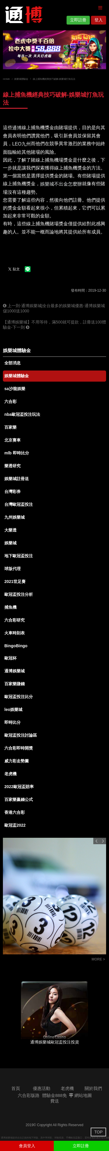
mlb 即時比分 (16, 453)
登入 (98, 20)
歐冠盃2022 (15, 825)
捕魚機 (10, 607)
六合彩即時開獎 (18, 748)
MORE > (98, 959)
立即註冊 (78, 20)
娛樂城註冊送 (16, 478)
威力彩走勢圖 (16, 761)
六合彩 (10, 401)
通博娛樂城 (14, 671)
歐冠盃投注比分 (18, 696)
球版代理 (12, 568)
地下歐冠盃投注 (18, 555)
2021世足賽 (15, 581)
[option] (54, 49)
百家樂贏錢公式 (18, 799)
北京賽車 (12, 440)
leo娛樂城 (13, 709)
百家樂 (10, 427)
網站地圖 (80, 1095)
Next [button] (103, 841)
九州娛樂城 (14, 517)
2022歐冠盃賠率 (19, 786)
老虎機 (10, 773)
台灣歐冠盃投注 (18, 504)
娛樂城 (10, 543)
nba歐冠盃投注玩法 (22, 414)
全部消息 (12, 363)
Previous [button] (96, 841)
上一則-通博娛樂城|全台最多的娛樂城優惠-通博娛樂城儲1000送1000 (54, 308)
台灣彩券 (12, 491)
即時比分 (12, 722)
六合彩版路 (29, 1095)
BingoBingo (15, 645)
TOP (98, 1132)
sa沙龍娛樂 (14, 388)
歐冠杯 (10, 658)
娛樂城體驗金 (21, 79)
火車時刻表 (14, 633)
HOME (6, 79)
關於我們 (93, 1088)
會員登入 (27, 1145)
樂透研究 (12, 465)
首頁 (15, 1088)
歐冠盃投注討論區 (20, 735)
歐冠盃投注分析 (18, 594)
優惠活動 (41, 1088)
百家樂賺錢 (14, 683)
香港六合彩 (14, 812)
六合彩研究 (14, 620)
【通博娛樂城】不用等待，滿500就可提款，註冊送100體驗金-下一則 (54, 325)
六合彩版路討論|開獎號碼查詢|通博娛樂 (44, 960)
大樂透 (10, 530)
